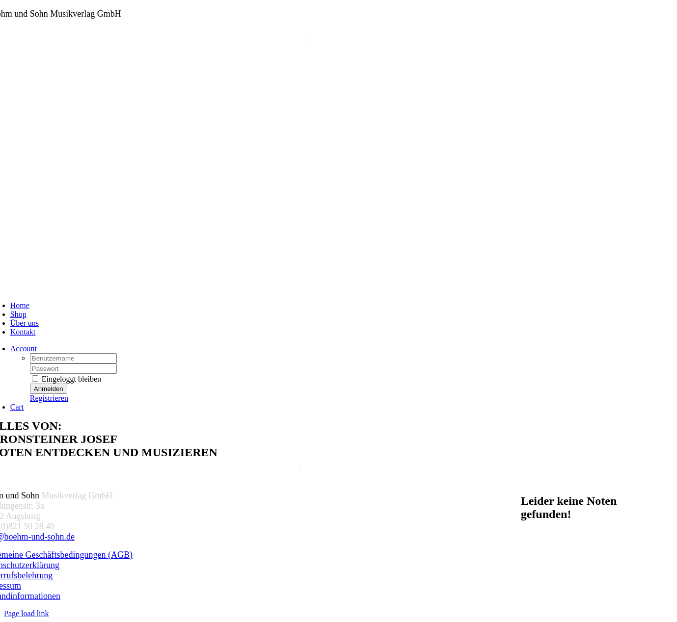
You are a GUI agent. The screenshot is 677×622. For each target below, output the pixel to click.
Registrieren (49, 398)
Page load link (26, 613)
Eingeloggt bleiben (66, 379)
